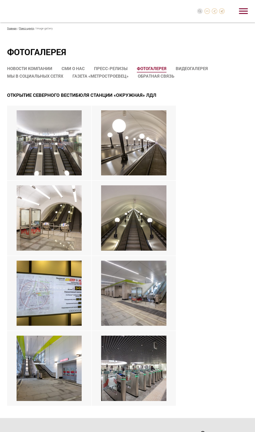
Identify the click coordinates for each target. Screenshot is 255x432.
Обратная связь (156, 76)
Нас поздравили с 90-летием (28, 267)
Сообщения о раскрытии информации (153, 262)
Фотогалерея (151, 68)
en (207, 11)
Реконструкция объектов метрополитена (89, 256)
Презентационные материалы (29, 273)
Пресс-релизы (111, 68)
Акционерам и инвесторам (148, 236)
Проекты (15, 304)
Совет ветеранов (147, 317)
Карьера (14, 390)
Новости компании (29, 68)
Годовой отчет (146, 247)
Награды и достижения (24, 261)
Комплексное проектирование (93, 276)
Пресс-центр (26, 28)
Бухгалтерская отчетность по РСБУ (156, 279)
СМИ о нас (73, 68)
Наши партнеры (18, 374)
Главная (12, 28)
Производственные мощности (29, 255)
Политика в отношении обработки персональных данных (50, 412)
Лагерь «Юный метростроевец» (158, 341)
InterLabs (218, 421)
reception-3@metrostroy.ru (220, 303)
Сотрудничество (22, 366)
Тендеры (13, 381)
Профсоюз (143, 323)
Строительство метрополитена (93, 247)
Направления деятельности (84, 236)
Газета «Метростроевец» (100, 76)
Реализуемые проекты (23, 312)
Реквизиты (143, 253)
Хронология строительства (27, 325)
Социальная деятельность (148, 306)
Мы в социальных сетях (35, 76)
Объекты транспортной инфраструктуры (88, 267)
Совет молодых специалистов (157, 335)
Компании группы (20, 249)
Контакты (16, 398)
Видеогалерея (192, 68)
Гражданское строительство (91, 282)
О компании (18, 234)
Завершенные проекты (24, 318)
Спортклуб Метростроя (152, 329)
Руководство (16, 242)
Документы (143, 271)
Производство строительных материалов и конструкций (92, 291)
